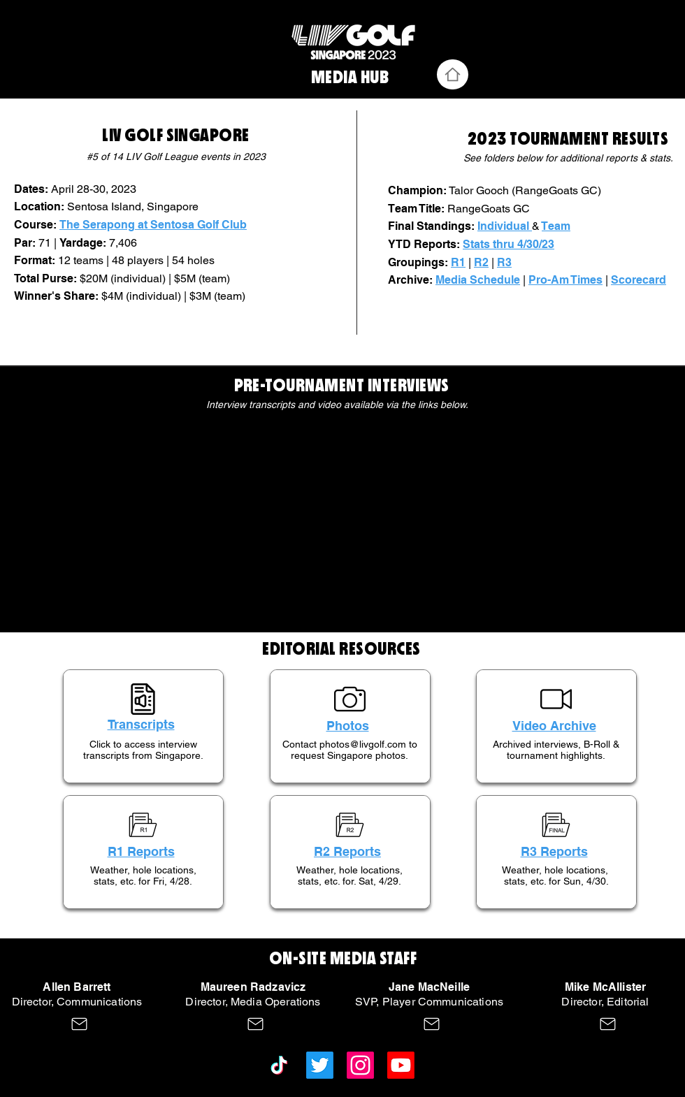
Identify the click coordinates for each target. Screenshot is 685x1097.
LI (107, 135)
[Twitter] (319, 1065)
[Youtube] (400, 1065)
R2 (481, 262)
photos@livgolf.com (362, 744)
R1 (458, 262)
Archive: (411, 279)
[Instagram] (360, 1065)
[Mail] (79, 1024)
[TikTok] (279, 1065)
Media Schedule (477, 279)
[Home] (452, 74)
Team (556, 226)
